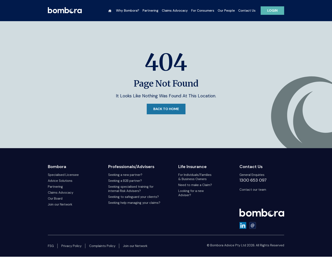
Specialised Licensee (63, 175)
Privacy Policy (71, 246)
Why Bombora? (127, 10)
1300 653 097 (253, 180)
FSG (51, 246)
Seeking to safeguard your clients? (133, 197)
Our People (226, 10)
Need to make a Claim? (195, 185)
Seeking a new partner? (125, 175)
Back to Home (166, 109)
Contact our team (252, 190)
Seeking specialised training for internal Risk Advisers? (131, 189)
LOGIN (272, 10)
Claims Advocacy (175, 10)
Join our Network (60, 204)
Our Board (55, 198)
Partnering (150, 10)
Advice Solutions (60, 181)
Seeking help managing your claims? (134, 203)
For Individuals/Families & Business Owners (195, 177)
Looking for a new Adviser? (191, 193)
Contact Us (247, 10)
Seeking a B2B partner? (125, 181)
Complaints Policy (102, 246)
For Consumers (202, 10)
